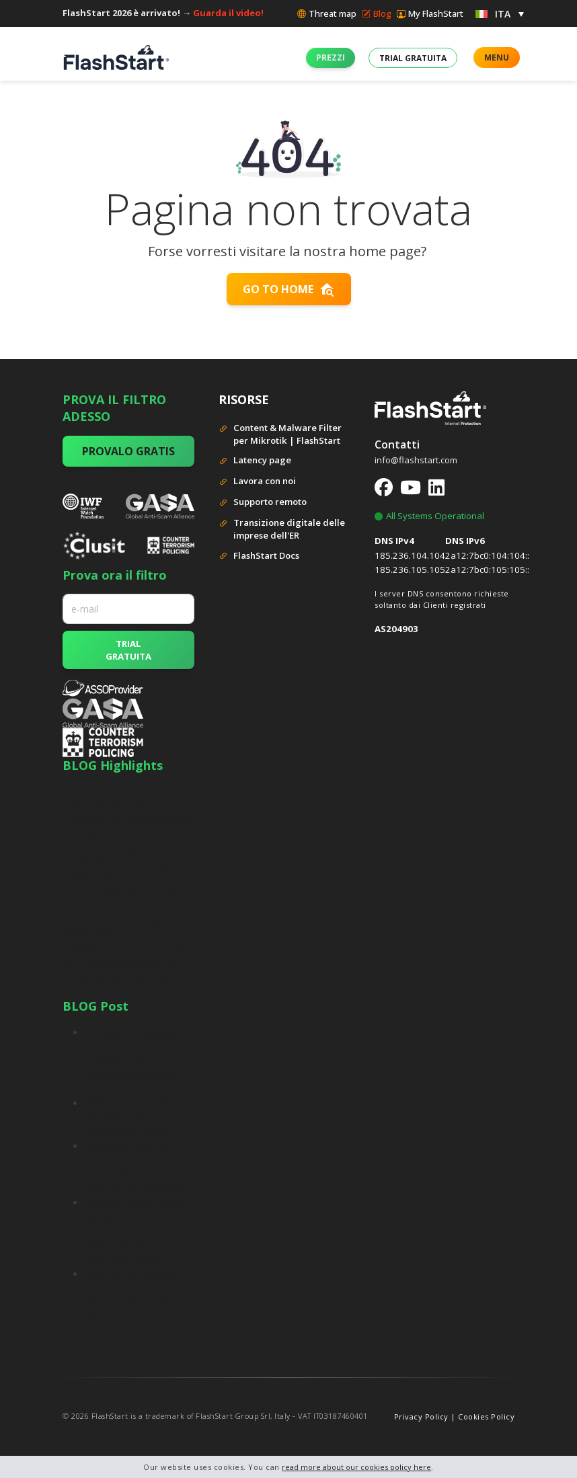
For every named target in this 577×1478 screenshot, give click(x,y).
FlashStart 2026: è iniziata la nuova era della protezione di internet (137, 1117)
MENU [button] (496, 57)
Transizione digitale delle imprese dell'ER (282, 529)
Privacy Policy (421, 1416)
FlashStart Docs (259, 556)
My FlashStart (430, 13)
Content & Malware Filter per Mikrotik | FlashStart (280, 434)
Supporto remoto (263, 503)
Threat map (326, 13)
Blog (376, 13)
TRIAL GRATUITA (128, 649)
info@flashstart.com (416, 460)
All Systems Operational (429, 516)
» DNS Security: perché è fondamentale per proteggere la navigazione (124, 863)
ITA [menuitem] (502, 13)
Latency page (255, 461)
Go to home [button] (289, 289)
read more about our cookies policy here (356, 1467)
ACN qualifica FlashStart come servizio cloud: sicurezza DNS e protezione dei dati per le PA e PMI (135, 1060)
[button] (330, 58)
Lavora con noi (257, 482)
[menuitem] (500, 13)
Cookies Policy (486, 1416)
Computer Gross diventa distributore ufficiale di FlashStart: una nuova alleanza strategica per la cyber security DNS (136, 1231)
